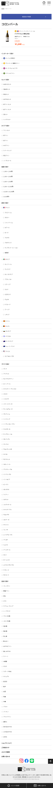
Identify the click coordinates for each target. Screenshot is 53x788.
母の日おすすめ (7, 727)
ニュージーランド (8, 346)
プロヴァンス (8, 243)
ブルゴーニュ (8, 212)
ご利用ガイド (5, 747)
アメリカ (6, 351)
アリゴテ (5, 540)
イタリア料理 (6, 621)
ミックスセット (7, 119)
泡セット (5, 114)
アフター (5, 707)
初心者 (5, 636)
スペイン (6, 321)
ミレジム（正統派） (9, 58)
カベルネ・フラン (7, 509)
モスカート (6, 575)
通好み (5, 722)
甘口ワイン (6, 155)
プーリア (7, 309)
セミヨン (5, 454)
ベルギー (6, 326)
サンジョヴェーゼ (7, 409)
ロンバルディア (9, 274)
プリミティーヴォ (7, 469)
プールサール (6, 550)
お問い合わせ (5, 756)
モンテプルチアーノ (8, 379)
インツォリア (6, 479)
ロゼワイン (6, 145)
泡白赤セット (6, 89)
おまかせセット (7, 84)
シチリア (7, 315)
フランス (6, 207)
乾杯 (4, 686)
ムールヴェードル (7, 535)
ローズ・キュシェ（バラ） (10, 68)
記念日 (5, 681)
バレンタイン (6, 586)
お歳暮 (5, 661)
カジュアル (6, 676)
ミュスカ (5, 545)
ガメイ (5, 555)
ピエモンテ (8, 294)
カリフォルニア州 (9, 356)
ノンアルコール (7, 160)
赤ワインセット (7, 104)
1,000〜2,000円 (7, 171)
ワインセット (6, 130)
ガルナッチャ (6, 439)
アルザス (7, 238)
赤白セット (6, 94)
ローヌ (6, 233)
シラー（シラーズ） (7, 404)
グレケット (6, 444)
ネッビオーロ (6, 429)
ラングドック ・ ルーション (11, 248)
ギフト (4, 601)
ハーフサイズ (6, 611)
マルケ (6, 289)
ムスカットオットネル (8, 565)
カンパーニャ (8, 264)
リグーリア (7, 284)
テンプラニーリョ (7, 434)
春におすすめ (7, 651)
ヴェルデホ (6, 515)
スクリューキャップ (8, 606)
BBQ (4, 596)
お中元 (5, 737)
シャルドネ (6, 399)
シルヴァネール (7, 504)
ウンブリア (7, 269)
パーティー (6, 712)
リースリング (6, 419)
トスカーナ (7, 304)
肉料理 (5, 626)
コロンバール (6, 464)
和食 (4, 697)
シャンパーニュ (9, 223)
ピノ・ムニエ (6, 560)
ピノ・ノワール (7, 384)
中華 (4, 701)
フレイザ (5, 530)
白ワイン (5, 140)
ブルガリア (7, 331)
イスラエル (7, 336)
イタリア (6, 259)
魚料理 (5, 631)
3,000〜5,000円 (7, 182)
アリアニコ (6, 374)
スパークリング (7, 150)
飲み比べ (5, 641)
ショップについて (6, 743)
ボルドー (7, 217)
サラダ (5, 666)
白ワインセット (7, 109)
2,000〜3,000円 (7, 176)
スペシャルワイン (9, 73)
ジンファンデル (7, 474)
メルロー (5, 394)
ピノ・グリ (5, 484)
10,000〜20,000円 (8, 192)
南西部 (7, 253)
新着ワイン (6, 591)
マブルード (6, 570)
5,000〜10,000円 (8, 186)
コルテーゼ (6, 520)
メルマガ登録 (5, 752)
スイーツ (5, 656)
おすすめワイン (7, 646)
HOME (2, 8)
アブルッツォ (8, 279)
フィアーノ (5, 494)
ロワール (7, 227)
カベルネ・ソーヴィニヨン (9, 389)
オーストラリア (8, 341)
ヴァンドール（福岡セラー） (11, 63)
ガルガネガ (6, 489)
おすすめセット (7, 99)
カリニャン (6, 525)
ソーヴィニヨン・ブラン (9, 424)
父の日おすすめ (7, 732)
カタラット (5, 499)
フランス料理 (6, 616)
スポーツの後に (7, 671)
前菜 (4, 691)
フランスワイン (7, 717)
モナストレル (6, 459)
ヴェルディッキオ (7, 449)
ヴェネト (7, 299)
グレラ (5, 369)
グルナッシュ (6, 414)
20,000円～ (6, 197)
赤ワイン (5, 135)
